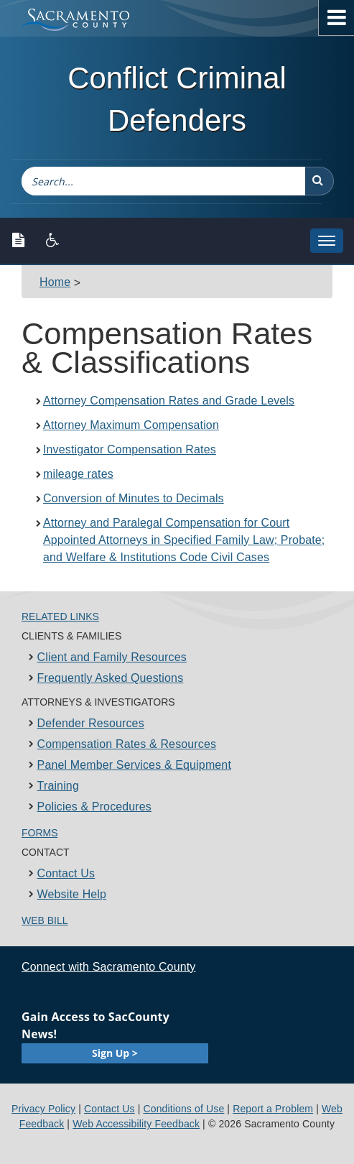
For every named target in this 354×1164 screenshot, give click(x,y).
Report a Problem (273, 1108)
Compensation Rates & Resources (127, 744)
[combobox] (163, 181)
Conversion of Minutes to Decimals (133, 498)
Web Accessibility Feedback (136, 1124)
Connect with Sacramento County (108, 967)
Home (54, 282)
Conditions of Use (183, 1108)
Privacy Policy (43, 1108)
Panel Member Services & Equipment (134, 765)
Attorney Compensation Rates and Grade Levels (168, 400)
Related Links (60, 616)
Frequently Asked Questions (110, 678)
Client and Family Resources (112, 657)
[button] (319, 181)
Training (58, 786)
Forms (40, 833)
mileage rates (78, 474)
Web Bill (45, 920)
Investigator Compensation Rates (129, 449)
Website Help (72, 894)
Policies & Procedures (94, 806)
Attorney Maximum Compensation (131, 425)
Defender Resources (90, 723)
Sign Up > (115, 1053)
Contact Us (66, 873)
